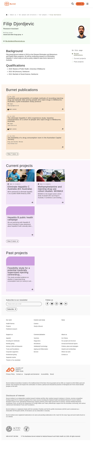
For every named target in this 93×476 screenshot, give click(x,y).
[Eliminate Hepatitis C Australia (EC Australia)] (20, 186)
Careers (36, 323)
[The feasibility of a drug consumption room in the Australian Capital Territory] (35, 141)
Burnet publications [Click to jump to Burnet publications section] (78, 54)
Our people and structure (68, 340)
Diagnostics (37, 340)
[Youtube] (61, 303)
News (63, 320)
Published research (11, 329)
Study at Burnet (38, 326)
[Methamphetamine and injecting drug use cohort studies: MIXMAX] (50, 186)
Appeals (8, 338)
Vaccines (36, 338)
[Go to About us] (13, 15)
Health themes (10, 323)
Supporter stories (11, 357)
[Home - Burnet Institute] (10, 4)
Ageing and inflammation (41, 349)
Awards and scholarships (68, 349)
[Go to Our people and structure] (27, 15)
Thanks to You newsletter (13, 360)
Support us (9, 334)
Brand (52, 374)
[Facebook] (47, 303)
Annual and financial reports (69, 343)
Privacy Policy (10, 374)
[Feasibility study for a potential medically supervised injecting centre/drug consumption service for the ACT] (20, 273)
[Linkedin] (65, 303)
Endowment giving (11, 354)
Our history (64, 338)
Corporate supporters (12, 351)
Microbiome (37, 343)
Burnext (36, 351)
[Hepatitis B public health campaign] (20, 221)
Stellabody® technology (40, 346)
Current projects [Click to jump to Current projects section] (80, 58)
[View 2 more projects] (12, 241)
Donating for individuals (13, 340)
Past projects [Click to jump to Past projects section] (79, 61)
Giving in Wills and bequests (14, 346)
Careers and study (39, 320)
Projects (8, 326)
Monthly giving (10, 343)
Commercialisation (39, 334)
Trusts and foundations (12, 349)
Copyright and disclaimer (31, 374)
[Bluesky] (52, 303)
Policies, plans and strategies (69, 346)
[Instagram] (56, 303)
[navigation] (46, 4)
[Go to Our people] (43, 15)
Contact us (64, 354)
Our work (9, 320)
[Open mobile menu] (87, 4)
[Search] (73, 4)
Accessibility (45, 374)
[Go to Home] (6, 15)
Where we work (65, 351)
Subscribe (11, 309)
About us (64, 334)
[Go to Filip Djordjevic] (55, 15)
